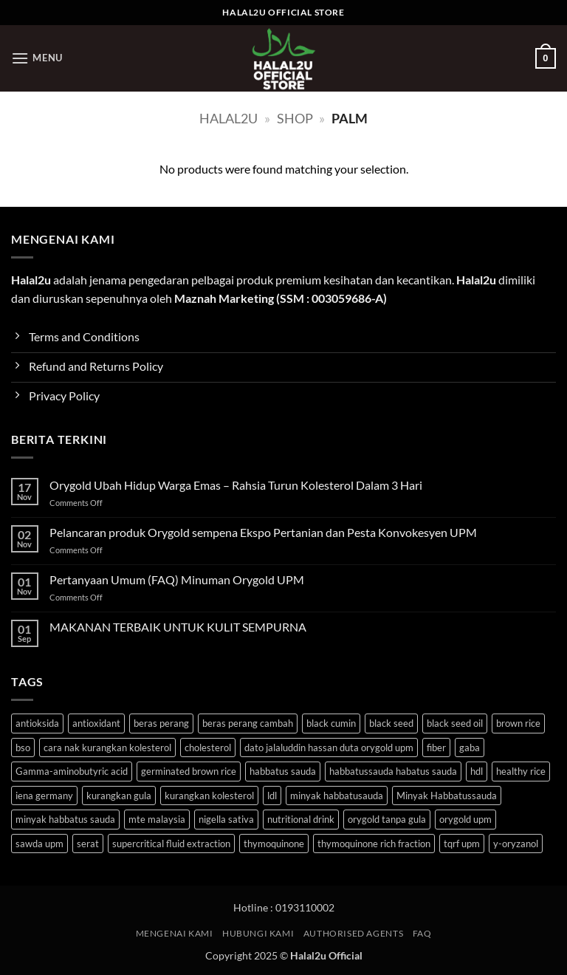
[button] (37, 58)
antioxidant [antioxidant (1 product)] (96, 723)
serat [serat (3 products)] (88, 843)
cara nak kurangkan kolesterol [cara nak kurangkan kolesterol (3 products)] (107, 747)
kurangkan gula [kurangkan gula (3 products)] (118, 795)
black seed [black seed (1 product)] (391, 723)
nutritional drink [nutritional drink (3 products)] (300, 819)
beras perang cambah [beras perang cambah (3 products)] (247, 723)
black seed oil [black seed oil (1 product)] (455, 723)
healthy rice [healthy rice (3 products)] (521, 771)
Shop (295, 118)
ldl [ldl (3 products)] (272, 795)
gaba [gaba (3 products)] (469, 747)
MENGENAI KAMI (174, 933)
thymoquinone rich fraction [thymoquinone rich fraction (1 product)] (373, 843)
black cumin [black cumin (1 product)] (331, 723)
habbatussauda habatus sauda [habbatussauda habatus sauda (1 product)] (393, 771)
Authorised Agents (353, 933)
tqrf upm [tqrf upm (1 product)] (462, 843)
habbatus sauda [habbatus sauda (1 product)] (283, 771)
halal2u (228, 118)
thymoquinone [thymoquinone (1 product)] (274, 843)
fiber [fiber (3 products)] (436, 747)
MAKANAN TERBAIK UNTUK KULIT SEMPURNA (177, 627)
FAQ (422, 933)
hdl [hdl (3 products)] (476, 771)
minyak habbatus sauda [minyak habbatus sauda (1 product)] (65, 819)
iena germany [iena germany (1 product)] (44, 795)
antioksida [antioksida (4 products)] (37, 723)
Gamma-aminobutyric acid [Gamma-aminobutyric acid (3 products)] (72, 771)
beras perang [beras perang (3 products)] (161, 723)
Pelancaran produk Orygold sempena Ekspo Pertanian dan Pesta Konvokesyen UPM (263, 532)
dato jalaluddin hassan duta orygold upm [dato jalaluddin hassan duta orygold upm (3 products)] (328, 747)
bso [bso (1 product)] (23, 747)
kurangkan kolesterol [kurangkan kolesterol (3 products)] (209, 795)
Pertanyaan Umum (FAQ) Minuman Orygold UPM (176, 579)
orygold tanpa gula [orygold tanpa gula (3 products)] (387, 819)
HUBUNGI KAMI (258, 933)
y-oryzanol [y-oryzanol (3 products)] (515, 843)
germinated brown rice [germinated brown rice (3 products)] (188, 771)
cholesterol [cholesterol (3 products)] (208, 747)
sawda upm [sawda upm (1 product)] (39, 843)
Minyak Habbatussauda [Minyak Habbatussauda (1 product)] (446, 795)
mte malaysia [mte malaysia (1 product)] (156, 819)
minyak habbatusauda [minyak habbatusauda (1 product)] (336, 795)
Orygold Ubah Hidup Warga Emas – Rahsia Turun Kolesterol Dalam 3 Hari (235, 485)
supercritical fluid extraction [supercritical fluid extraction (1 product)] (171, 843)
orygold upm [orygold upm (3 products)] (465, 819)
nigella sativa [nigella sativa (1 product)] (226, 819)
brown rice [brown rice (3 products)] (518, 723)
